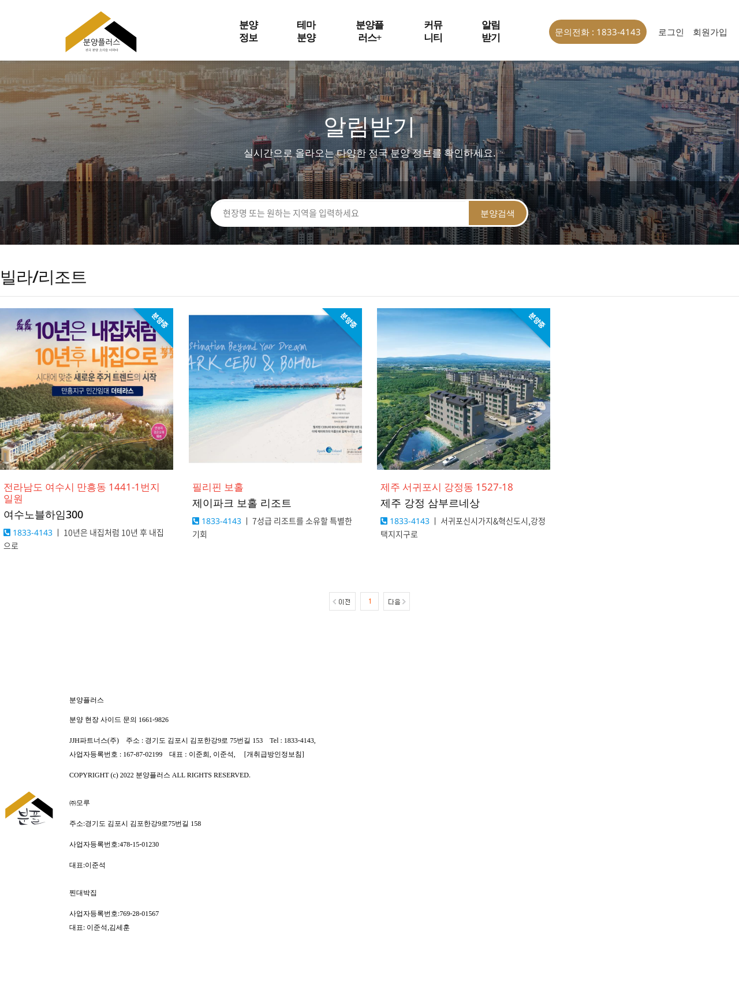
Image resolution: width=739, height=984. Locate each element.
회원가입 (710, 32)
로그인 (671, 32)
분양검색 (497, 213)
